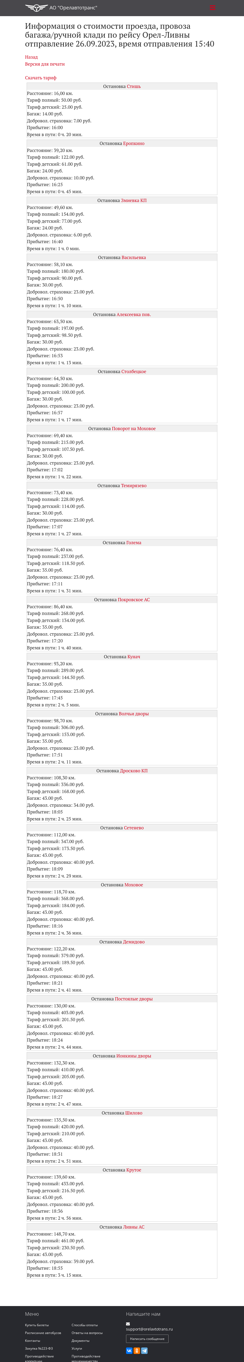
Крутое (133, 1170)
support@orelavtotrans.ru (149, 1329)
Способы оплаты (85, 1325)
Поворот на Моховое (134, 428)
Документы (80, 1340)
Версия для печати (45, 64)
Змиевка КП (134, 200)
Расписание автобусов (43, 1333)
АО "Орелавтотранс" (61, 8)
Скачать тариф (41, 78)
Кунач (133, 656)
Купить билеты (37, 1325)
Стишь (134, 86)
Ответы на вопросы (87, 1333)
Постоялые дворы (134, 999)
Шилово (133, 1113)
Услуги (77, 1348)
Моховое (134, 885)
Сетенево (134, 828)
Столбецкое (133, 371)
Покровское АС (134, 599)
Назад (31, 57)
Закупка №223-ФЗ (39, 1348)
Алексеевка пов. (134, 314)
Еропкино (134, 143)
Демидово (134, 942)
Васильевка (134, 257)
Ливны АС (133, 1227)
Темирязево (134, 485)
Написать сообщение (147, 1338)
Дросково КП (134, 770)
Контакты (32, 1340)
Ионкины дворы (133, 1056)
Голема (133, 542)
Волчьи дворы (134, 713)
